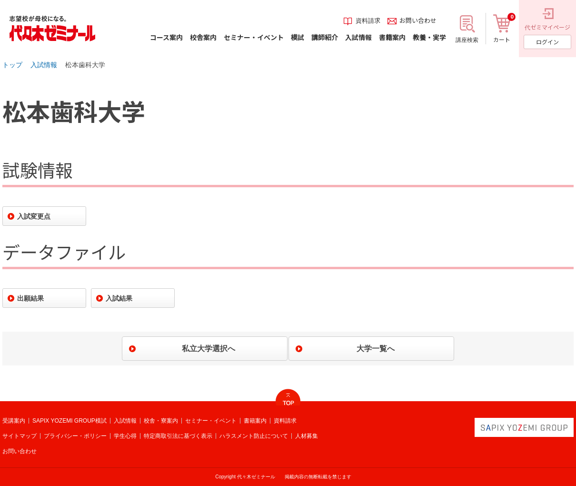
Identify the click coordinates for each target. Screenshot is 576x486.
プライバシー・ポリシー (75, 436)
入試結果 (119, 298)
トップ (12, 65)
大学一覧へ (376, 348)
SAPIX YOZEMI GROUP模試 (69, 420)
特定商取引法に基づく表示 (178, 436)
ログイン (547, 42)
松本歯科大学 (85, 65)
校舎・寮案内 (161, 420)
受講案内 (13, 420)
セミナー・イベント (211, 420)
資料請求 (285, 420)
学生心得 (125, 436)
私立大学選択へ (208, 348)
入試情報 (43, 65)
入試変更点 (33, 216)
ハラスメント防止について (253, 436)
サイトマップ (19, 436)
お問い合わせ (19, 451)
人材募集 (306, 436)
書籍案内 (255, 420)
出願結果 (30, 298)
